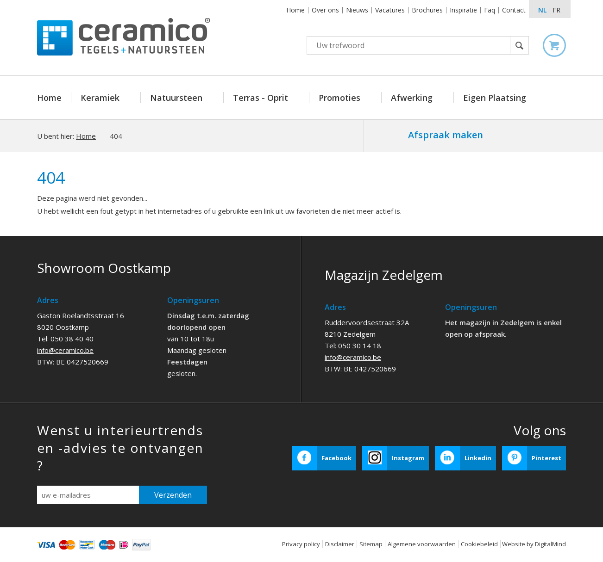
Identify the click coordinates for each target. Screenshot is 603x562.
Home (295, 10)
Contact (514, 10)
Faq (489, 10)
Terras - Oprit (261, 97)
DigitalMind (550, 544)
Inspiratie (463, 10)
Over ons (325, 10)
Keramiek (101, 97)
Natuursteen (177, 97)
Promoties (341, 97)
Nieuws (357, 10)
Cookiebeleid (479, 544)
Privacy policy (301, 544)
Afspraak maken (445, 135)
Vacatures (390, 10)
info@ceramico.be (65, 350)
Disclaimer (339, 544)
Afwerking (413, 97)
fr (556, 10)
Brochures (427, 10)
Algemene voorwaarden (422, 544)
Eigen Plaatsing (494, 97)
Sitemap (371, 544)
